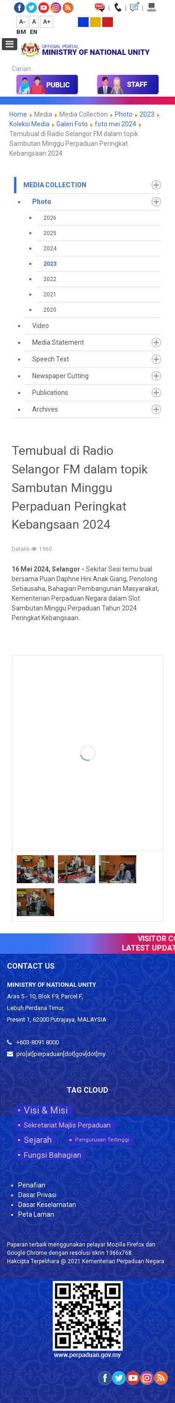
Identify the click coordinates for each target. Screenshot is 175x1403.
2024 (49, 248)
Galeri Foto (72, 124)
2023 (147, 114)
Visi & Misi (46, 1110)
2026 (49, 218)
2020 (49, 310)
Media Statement (58, 342)
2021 (49, 294)
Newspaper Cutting (60, 376)
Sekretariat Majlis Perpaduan (67, 1125)
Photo (124, 114)
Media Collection (54, 185)
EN (33, 31)
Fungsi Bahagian (52, 1155)
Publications (50, 392)
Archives (45, 409)
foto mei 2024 (115, 124)
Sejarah (38, 1140)
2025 (49, 233)
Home (18, 114)
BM (22, 31)
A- (22, 22)
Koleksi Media (29, 124)
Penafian (31, 1185)
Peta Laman (36, 1214)
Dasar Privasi (37, 1195)
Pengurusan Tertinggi (102, 1140)
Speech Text (50, 359)
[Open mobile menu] (9, 44)
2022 (49, 279)
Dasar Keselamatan (47, 1204)
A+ (46, 22)
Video (40, 325)
